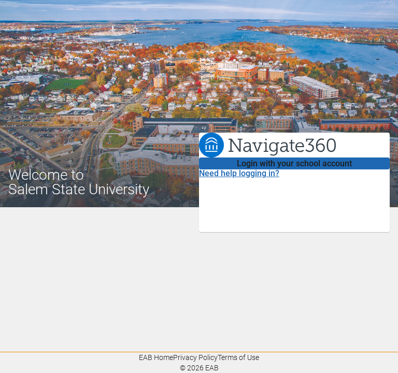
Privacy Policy (195, 357)
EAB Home (156, 357)
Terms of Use (238, 357)
